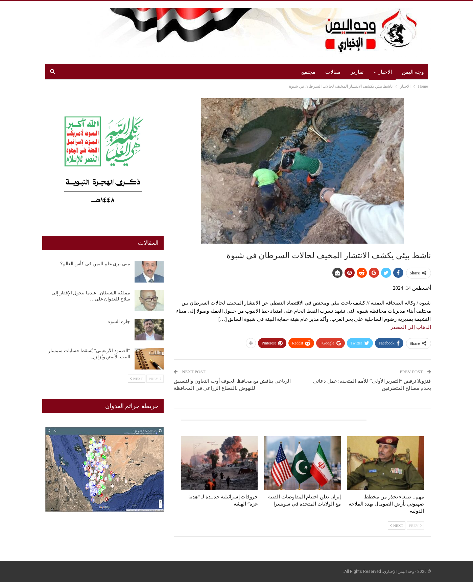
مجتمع (308, 72)
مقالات (333, 72)
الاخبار (385, 72)
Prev (415, 525)
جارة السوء (119, 321)
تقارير (357, 72)
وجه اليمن (413, 72)
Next (396, 525)
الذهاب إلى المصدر (411, 327)
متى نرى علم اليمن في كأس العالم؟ (95, 263)
